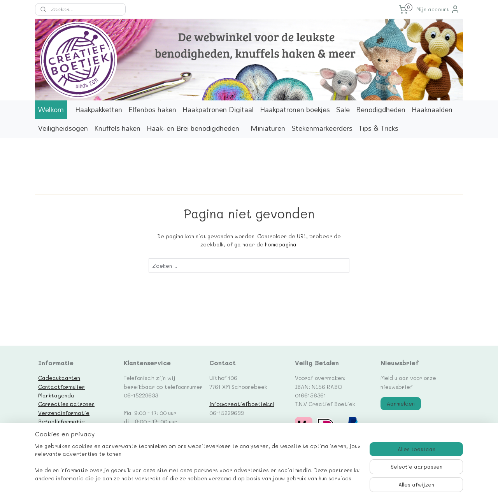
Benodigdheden (380, 109)
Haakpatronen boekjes (295, 109)
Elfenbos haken (152, 109)
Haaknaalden (432, 109)
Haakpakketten (98, 109)
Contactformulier (61, 386)
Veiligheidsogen (63, 128)
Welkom (51, 109)
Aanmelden (401, 403)
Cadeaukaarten (59, 377)
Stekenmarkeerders (321, 128)
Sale (343, 109)
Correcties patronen (66, 403)
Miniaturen (268, 128)
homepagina (280, 244)
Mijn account (438, 9)
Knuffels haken (117, 128)
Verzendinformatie (63, 412)
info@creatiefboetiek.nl (241, 403)
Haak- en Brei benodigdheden (193, 128)
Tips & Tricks (378, 128)
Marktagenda (56, 395)
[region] (197, 463)
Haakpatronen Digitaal (218, 109)
